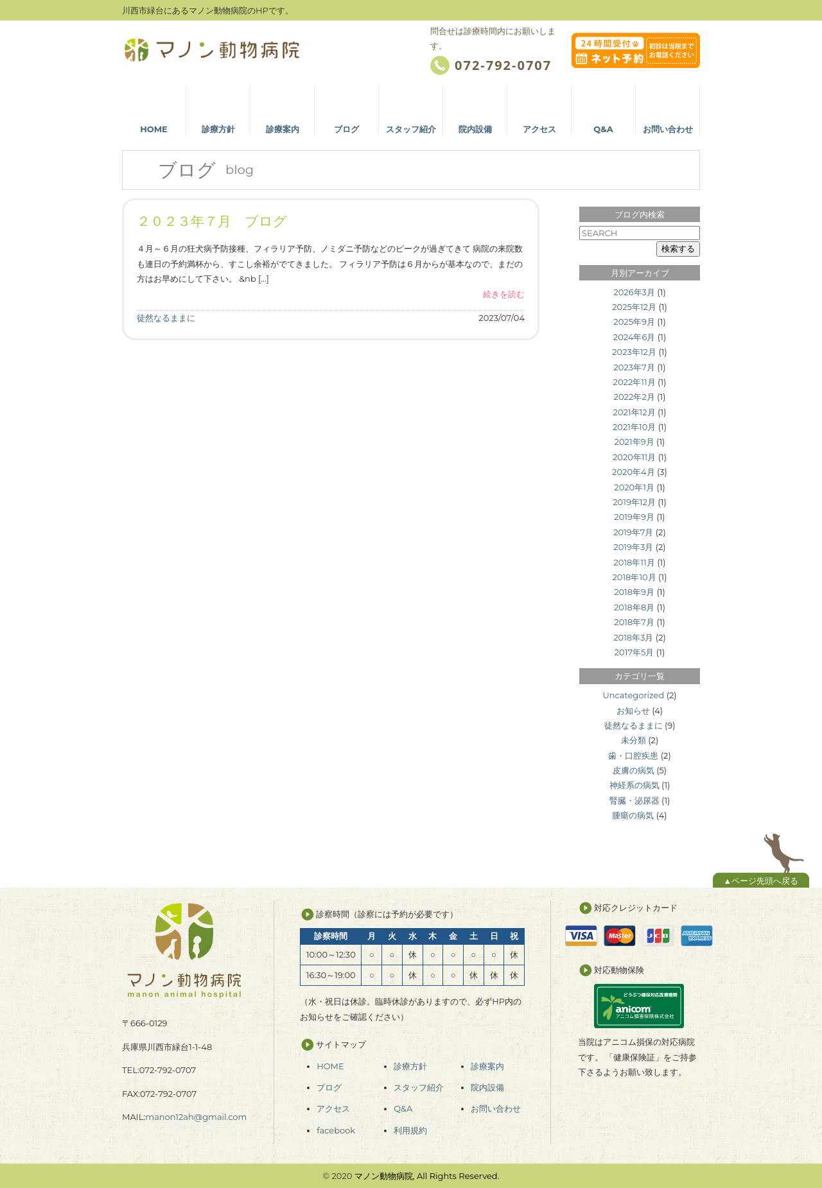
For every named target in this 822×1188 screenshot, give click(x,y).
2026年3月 (634, 292)
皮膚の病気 (633, 770)
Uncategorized (633, 695)
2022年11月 (634, 382)
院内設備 (487, 1087)
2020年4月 (633, 472)
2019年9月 (634, 517)
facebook (336, 1130)
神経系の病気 (634, 785)
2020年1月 (634, 487)
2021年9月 (634, 441)
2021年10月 (634, 427)
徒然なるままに (166, 318)
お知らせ (633, 710)
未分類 (633, 740)
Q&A (403, 1108)
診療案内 (487, 1066)
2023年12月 (634, 352)
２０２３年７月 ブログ (212, 221)
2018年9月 (634, 592)
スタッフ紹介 (419, 1087)
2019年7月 (633, 532)
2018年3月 (633, 637)
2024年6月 (634, 337)
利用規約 (410, 1130)
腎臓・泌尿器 (634, 800)
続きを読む (504, 294)
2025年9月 (634, 321)
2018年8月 (634, 607)
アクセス (333, 1108)
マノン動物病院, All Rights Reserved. (427, 1176)
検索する (678, 249)
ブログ (329, 1087)
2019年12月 (634, 502)
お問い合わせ (496, 1108)
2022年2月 (634, 397)
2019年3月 (633, 547)
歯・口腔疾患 (633, 755)
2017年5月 (634, 652)
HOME (330, 1066)
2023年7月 (633, 367)
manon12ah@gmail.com (196, 1117)
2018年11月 (633, 562)
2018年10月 (634, 577)
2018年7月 (634, 622)
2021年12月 (634, 412)
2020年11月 (634, 457)
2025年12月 (634, 307)
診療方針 (410, 1066)
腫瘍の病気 (633, 815)
